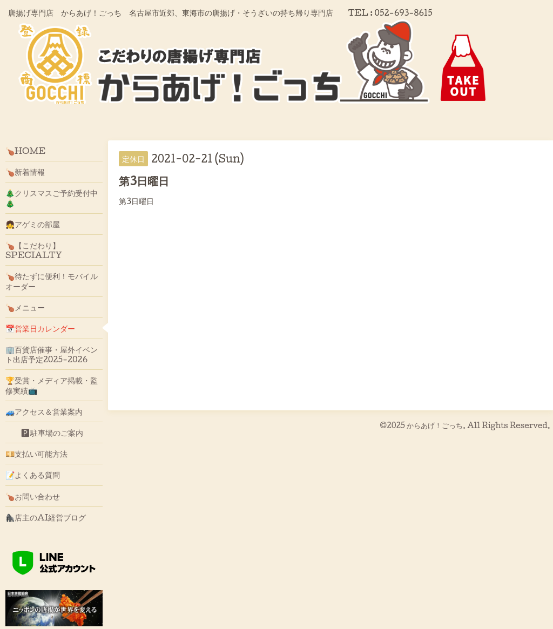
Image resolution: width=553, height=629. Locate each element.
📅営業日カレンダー (40, 328)
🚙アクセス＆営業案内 (44, 411)
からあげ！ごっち (435, 425)
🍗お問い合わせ (32, 496)
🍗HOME (25, 150)
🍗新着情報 (25, 172)
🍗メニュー (25, 307)
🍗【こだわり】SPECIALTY (33, 250)
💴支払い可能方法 (36, 453)
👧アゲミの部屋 (32, 224)
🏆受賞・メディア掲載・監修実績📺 (51, 385)
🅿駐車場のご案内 (44, 432)
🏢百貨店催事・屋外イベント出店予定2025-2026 (51, 354)
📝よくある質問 (32, 474)
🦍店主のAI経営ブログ (45, 517)
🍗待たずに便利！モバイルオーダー (51, 280)
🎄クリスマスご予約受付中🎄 (51, 197)
